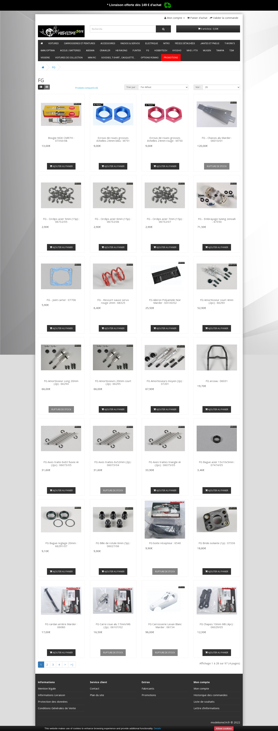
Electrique (151, 43)
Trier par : (131, 87)
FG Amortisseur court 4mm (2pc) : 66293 (216, 301)
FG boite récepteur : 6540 (165, 543)
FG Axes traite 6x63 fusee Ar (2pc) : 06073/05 (61, 463)
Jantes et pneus (209, 43)
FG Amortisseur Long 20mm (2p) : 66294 (61, 382)
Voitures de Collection (69, 57)
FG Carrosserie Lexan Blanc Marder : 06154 (165, 625)
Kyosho (177, 50)
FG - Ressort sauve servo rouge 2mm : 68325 (113, 301)
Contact (94, 688)
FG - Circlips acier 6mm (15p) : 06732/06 (113, 220)
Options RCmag (150, 57)
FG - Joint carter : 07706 (61, 300)
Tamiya (220, 50)
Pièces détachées (185, 43)
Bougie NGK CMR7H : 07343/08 (61, 139)
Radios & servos (130, 43)
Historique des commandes (210, 695)
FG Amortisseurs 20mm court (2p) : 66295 (113, 382)
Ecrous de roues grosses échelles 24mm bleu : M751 (113, 139)
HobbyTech (160, 50)
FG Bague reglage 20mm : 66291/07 (61, 544)
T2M (231, 50)
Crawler (105, 50)
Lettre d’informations (206, 708)
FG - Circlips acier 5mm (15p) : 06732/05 (61, 220)
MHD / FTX (192, 50)
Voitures (53, 43)
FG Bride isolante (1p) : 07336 (217, 543)
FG (147, 50)
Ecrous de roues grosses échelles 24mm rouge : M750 (165, 139)
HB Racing (121, 50)
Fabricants (148, 688)
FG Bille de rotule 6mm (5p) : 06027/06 (113, 544)
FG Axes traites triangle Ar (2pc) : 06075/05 (165, 463)
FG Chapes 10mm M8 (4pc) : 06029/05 (217, 625)
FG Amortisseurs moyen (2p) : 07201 (165, 382)
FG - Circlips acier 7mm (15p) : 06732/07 (165, 220)
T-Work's (230, 43)
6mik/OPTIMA (48, 50)
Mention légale (47, 688)
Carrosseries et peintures (79, 43)
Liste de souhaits (204, 701)
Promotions (171, 57)
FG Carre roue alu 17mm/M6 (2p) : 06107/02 (113, 625)
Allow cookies (224, 728)
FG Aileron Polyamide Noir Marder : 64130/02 (165, 301)
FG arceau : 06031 (217, 381)
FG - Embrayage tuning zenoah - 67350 (217, 220)
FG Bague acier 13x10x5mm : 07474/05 (217, 463)
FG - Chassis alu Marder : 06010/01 (217, 139)
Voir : (198, 87)
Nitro (166, 43)
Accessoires (108, 43)
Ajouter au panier (61, 166)
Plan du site (97, 695)
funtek (137, 50)
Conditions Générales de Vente (57, 708)
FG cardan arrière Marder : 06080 (61, 625)
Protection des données (53, 701)
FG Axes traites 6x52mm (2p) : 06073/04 (113, 463)
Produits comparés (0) (86, 87)
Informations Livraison (51, 695)
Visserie (45, 57)
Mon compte (201, 688)
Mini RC (92, 57)
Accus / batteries (70, 50)
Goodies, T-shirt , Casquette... (118, 57)
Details (157, 728)
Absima (90, 50)
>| (72, 664)
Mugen (207, 50)
